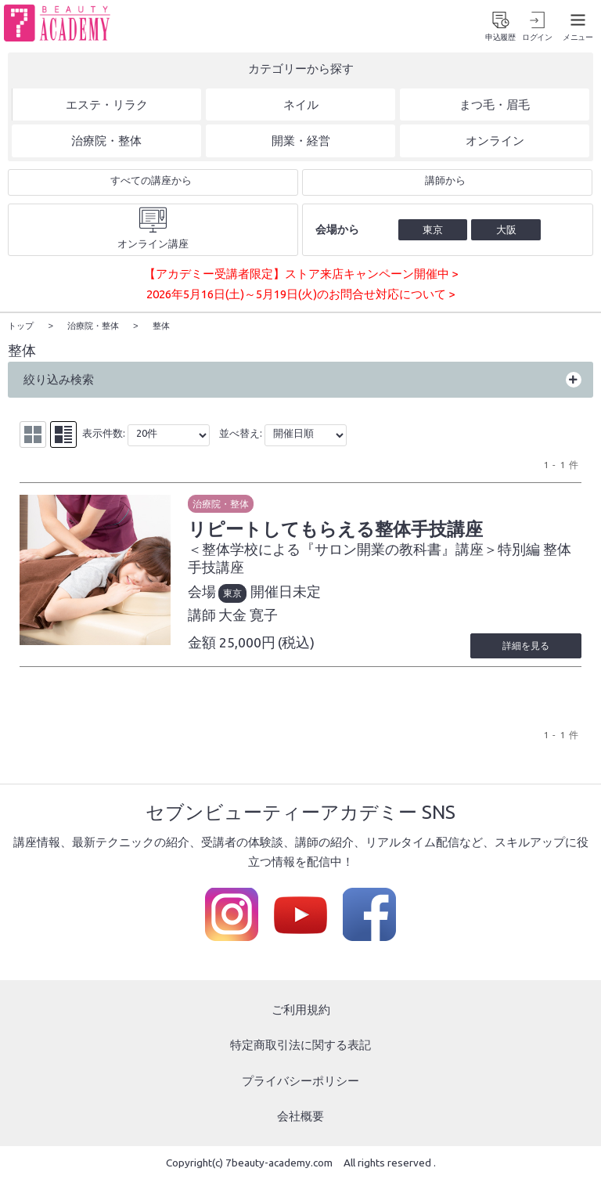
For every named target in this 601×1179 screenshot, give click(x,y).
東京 (232, 593)
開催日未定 (285, 591)
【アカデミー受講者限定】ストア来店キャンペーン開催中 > (301, 273)
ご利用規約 (301, 1008)
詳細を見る (525, 645)
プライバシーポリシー (300, 1080)
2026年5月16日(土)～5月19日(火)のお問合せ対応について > (300, 294)
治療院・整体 (221, 503)
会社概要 (300, 1116)
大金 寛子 (248, 614)
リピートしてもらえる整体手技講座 (335, 527)
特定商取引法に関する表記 (300, 1044)
